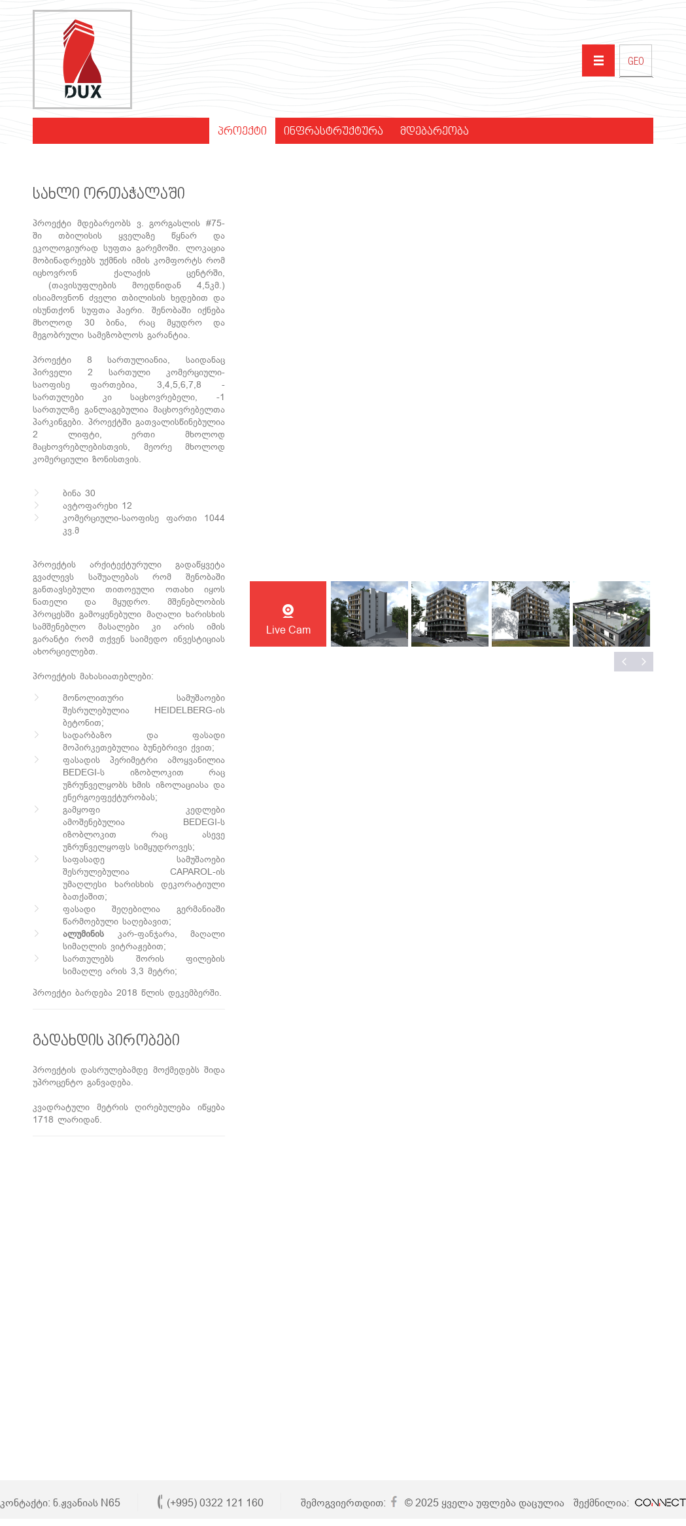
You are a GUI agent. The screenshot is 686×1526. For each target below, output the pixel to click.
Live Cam (288, 630)
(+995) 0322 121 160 (215, 1502)
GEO (636, 63)
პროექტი (242, 132)
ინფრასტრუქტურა (333, 132)
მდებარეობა (434, 132)
